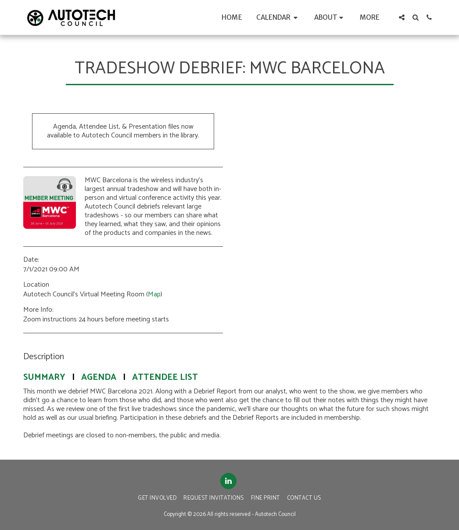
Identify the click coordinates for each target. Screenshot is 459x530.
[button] (278, 17)
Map (154, 294)
